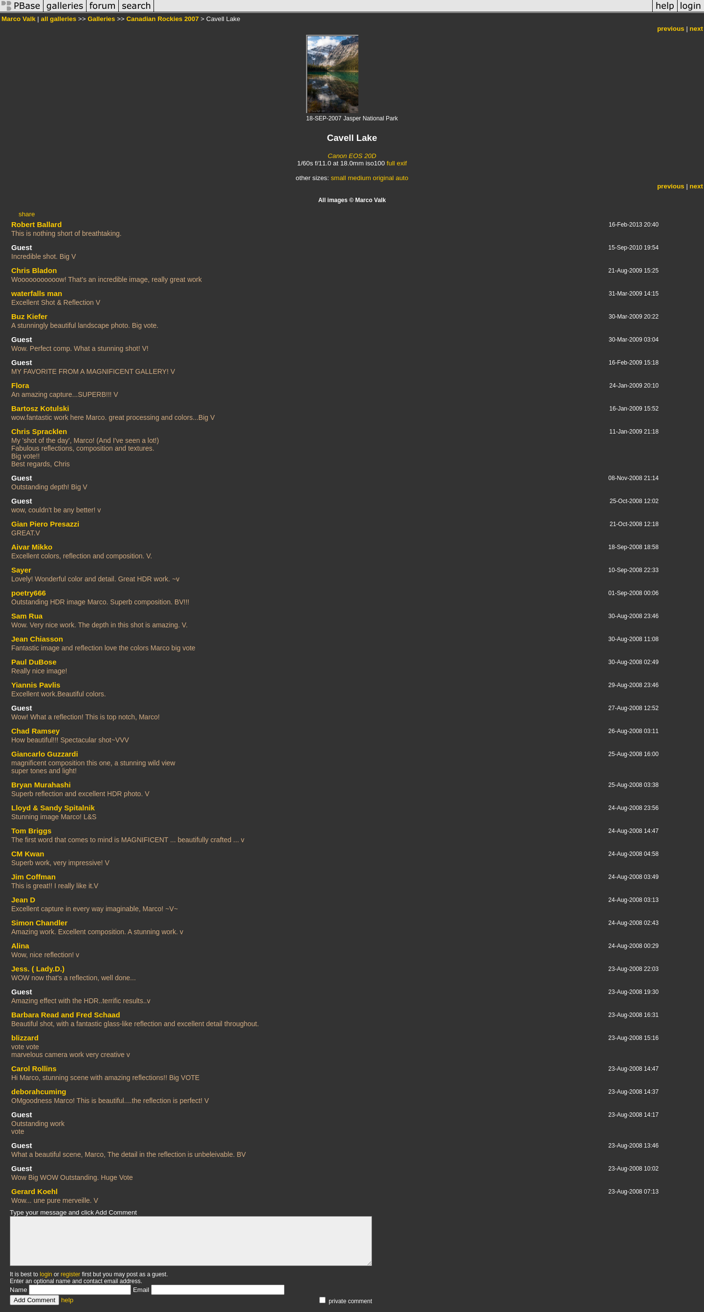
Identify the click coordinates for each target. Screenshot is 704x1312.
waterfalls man (36, 293)
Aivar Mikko (31, 547)
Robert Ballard (36, 224)
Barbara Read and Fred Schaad (65, 1015)
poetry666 (28, 593)
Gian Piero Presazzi (45, 524)
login (46, 1274)
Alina (20, 946)
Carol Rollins (34, 1068)
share (27, 214)
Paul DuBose (34, 662)
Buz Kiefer (29, 316)
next (696, 28)
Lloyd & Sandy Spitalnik (53, 808)
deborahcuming (38, 1091)
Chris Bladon (34, 270)
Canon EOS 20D (352, 156)
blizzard (25, 1038)
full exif (397, 163)
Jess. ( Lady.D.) (38, 969)
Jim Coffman (33, 877)
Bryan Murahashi (41, 785)
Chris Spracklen (39, 431)
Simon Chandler (39, 923)
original (383, 178)
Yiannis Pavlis (35, 685)
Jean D (23, 900)
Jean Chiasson (37, 639)
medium (359, 178)
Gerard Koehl (34, 1191)
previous (670, 28)
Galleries (101, 19)
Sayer (21, 570)
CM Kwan (27, 854)
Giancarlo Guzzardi (44, 754)
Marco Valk (18, 19)
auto (402, 178)
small (338, 178)
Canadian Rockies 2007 (162, 19)
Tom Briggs (31, 831)
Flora (20, 385)
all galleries (59, 19)
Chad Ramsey (35, 731)
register (70, 1274)
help (67, 1300)
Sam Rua (27, 616)
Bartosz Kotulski (40, 408)
